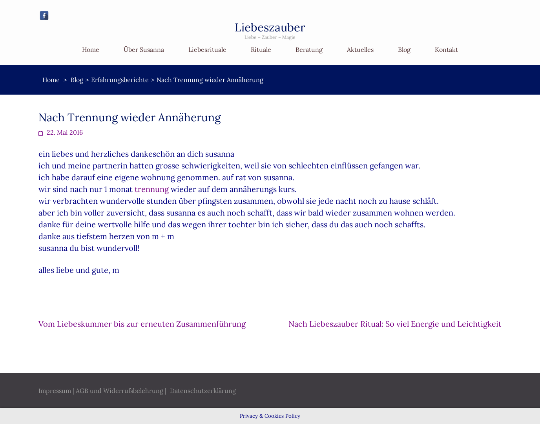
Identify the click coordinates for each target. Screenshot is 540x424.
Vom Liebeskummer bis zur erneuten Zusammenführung (142, 324)
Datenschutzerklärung (203, 391)
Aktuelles (360, 49)
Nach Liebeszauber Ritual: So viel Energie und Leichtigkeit (395, 324)
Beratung (309, 49)
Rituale (261, 49)
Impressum (54, 391)
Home (90, 49)
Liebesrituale (207, 49)
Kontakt (446, 49)
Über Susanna (144, 49)
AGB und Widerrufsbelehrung (119, 391)
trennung (152, 189)
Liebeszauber (270, 27)
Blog (404, 49)
